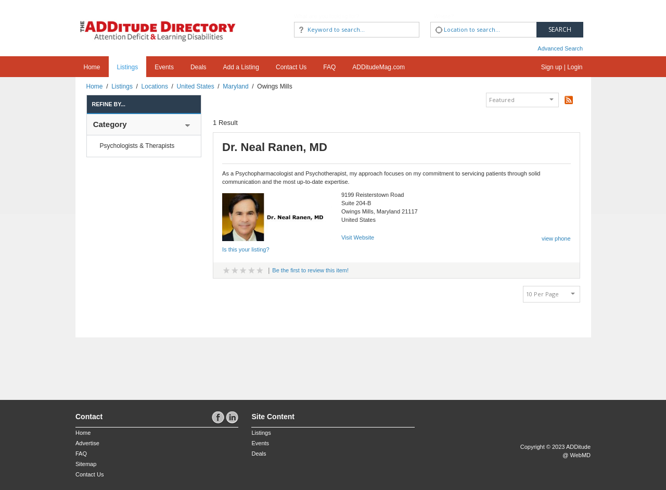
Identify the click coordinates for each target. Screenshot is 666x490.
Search (559, 29)
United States (195, 86)
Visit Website (357, 237)
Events (164, 67)
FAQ (329, 67)
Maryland (235, 86)
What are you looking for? (326, 16)
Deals (198, 67)
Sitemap (85, 464)
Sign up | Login (562, 67)
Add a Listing (241, 67)
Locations (155, 86)
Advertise (87, 443)
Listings (127, 67)
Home (92, 67)
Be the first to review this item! (310, 270)
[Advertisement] (136, 363)
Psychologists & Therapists (137, 145)
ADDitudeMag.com (378, 67)
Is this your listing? (245, 249)
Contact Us (291, 67)
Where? (444, 16)
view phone (556, 238)
